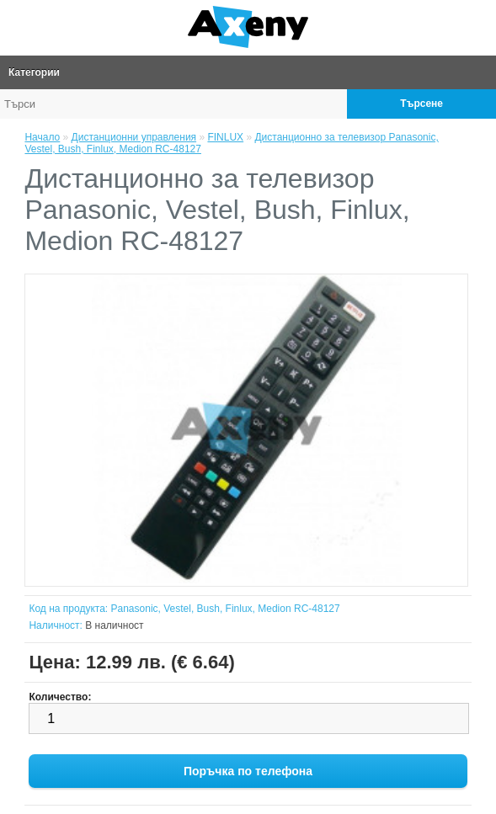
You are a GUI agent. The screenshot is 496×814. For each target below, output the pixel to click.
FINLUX (225, 137)
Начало (42, 137)
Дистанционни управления (134, 137)
